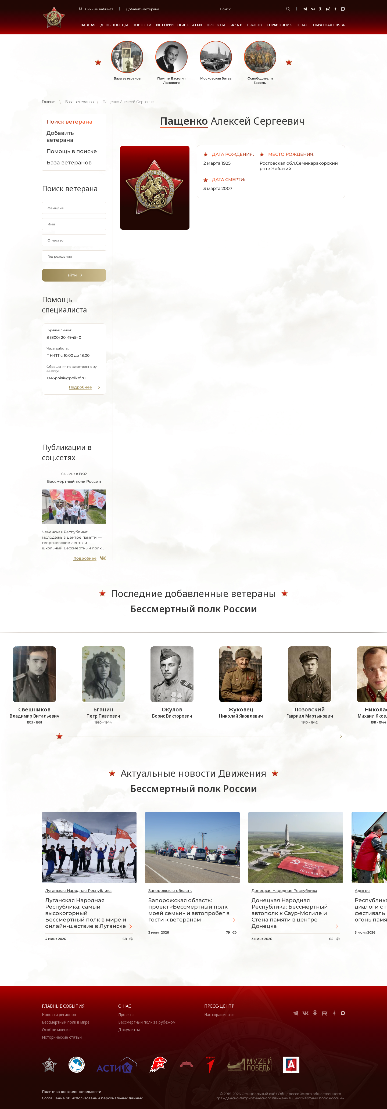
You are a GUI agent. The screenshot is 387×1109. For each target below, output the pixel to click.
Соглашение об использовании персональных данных (92, 1098)
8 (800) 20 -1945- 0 (63, 337)
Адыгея (362, 890)
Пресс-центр (219, 1006)
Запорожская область (170, 890)
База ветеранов (246, 25)
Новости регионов (59, 1014)
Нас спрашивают (219, 1014)
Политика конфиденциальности (71, 1091)
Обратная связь (329, 25)
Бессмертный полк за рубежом (146, 1022)
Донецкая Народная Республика (284, 890)
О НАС (302, 25)
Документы (129, 1029)
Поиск (225, 9)
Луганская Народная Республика (78, 890)
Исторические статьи (179, 25)
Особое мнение (56, 1029)
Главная (86, 25)
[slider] (59, 736)
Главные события (63, 1006)
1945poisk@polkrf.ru (65, 378)
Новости (141, 25)
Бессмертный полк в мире (65, 1022)
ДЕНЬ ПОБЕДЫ (114, 25)
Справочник (279, 25)
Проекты (216, 25)
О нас (124, 1006)
